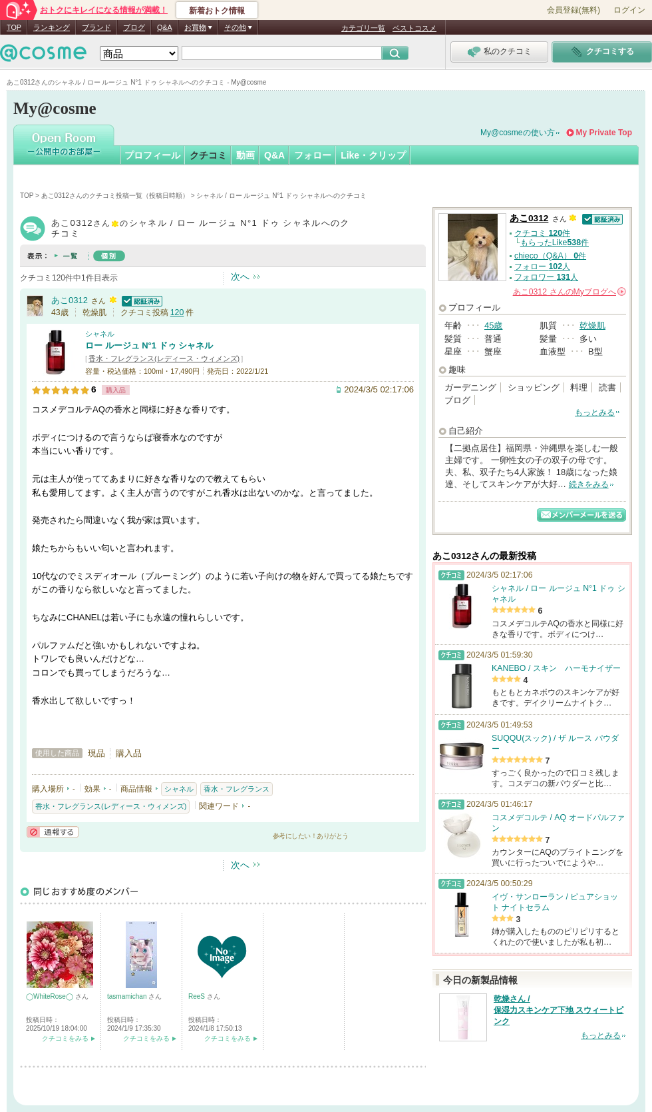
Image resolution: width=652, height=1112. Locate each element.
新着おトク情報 (217, 10)
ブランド (96, 27)
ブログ (134, 27)
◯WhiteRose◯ (50, 996)
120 (177, 312)
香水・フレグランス (236, 789)
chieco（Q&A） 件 (550, 256)
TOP (14, 27)
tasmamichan (127, 996)
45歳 (493, 325)
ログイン (629, 10)
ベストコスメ (414, 28)
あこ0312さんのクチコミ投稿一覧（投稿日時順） (115, 195)
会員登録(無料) (573, 10)
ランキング (51, 27)
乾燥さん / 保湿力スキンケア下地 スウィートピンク (558, 1010)
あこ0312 (69, 300)
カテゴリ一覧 (363, 28)
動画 (245, 155)
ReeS (197, 996)
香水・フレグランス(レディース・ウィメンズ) (164, 358)
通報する (53, 831)
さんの (569, 291)
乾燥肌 (592, 325)
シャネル (99, 334)
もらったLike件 (554, 242)
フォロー (312, 155)
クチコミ (208, 155)
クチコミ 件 (542, 233)
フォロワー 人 (546, 277)
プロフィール (152, 155)
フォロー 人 (542, 266)
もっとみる (595, 412)
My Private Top (604, 132)
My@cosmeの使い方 (517, 132)
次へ (240, 276)
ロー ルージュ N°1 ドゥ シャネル (149, 345)
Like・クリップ (373, 155)
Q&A (164, 27)
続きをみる (589, 484)
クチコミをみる (65, 1038)
